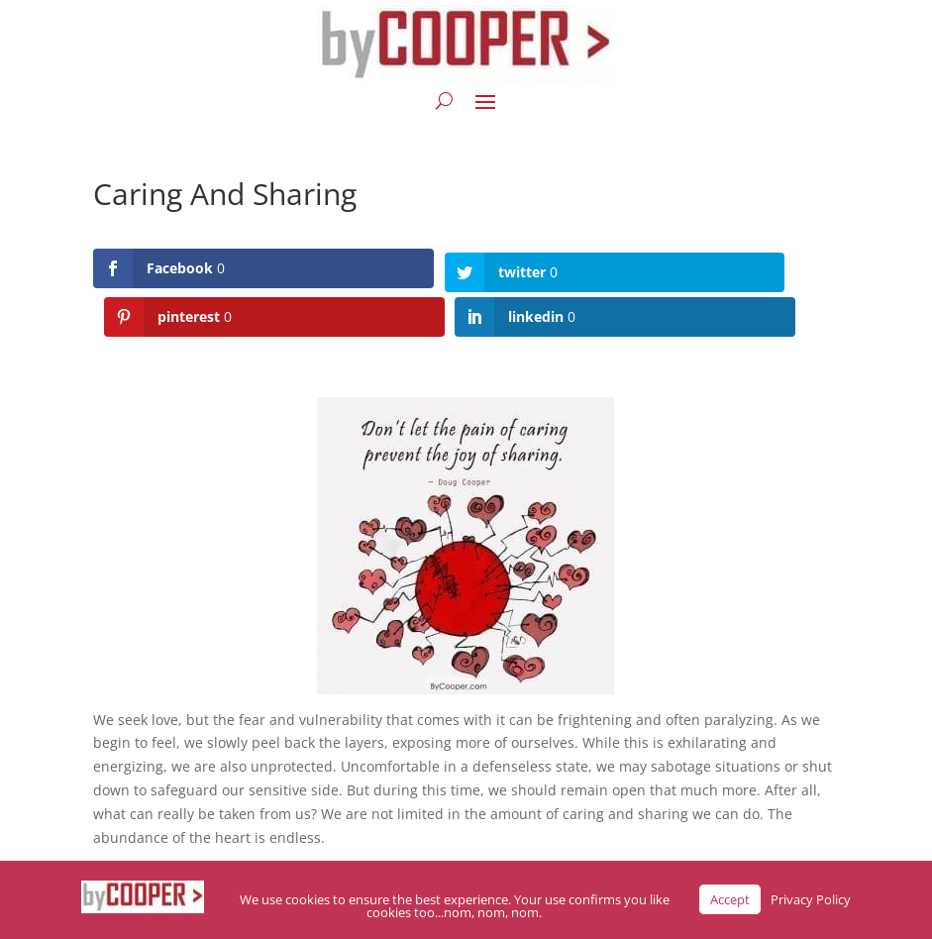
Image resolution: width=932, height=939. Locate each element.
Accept (730, 899)
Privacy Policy (811, 899)
